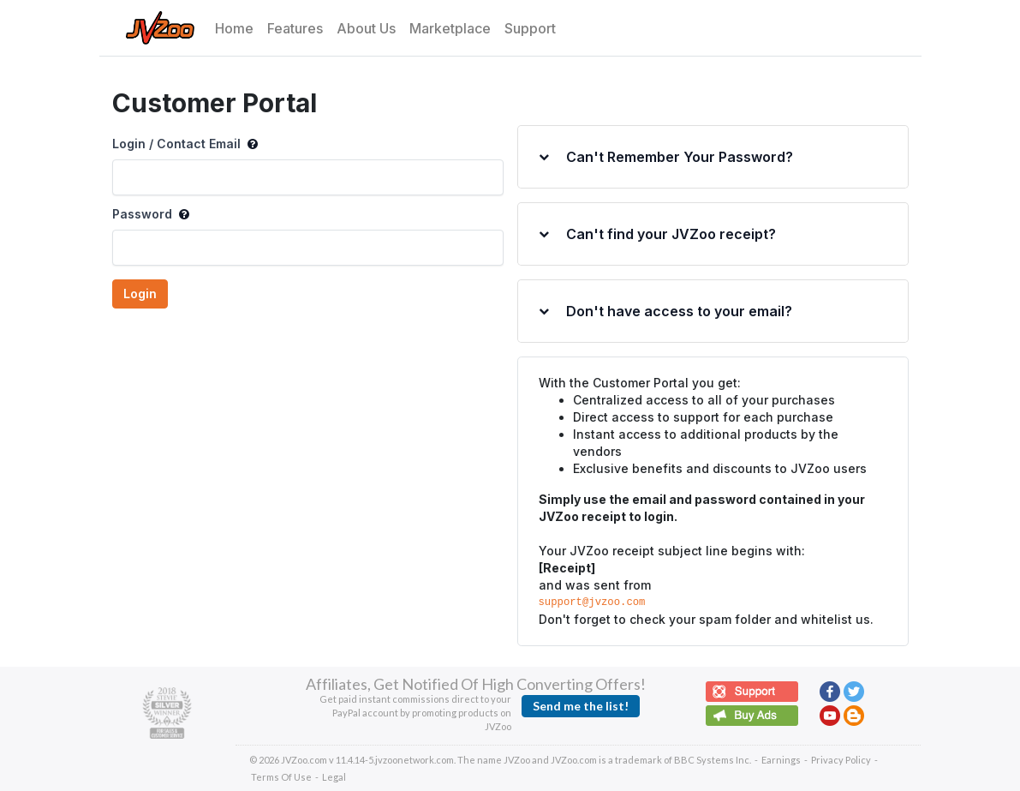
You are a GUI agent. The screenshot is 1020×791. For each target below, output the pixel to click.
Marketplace (450, 28)
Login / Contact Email (185, 144)
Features (295, 28)
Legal (334, 776)
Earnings (781, 759)
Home (234, 28)
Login (140, 293)
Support (530, 28)
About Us (366, 28)
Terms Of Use (281, 776)
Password (150, 214)
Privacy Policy (841, 759)
